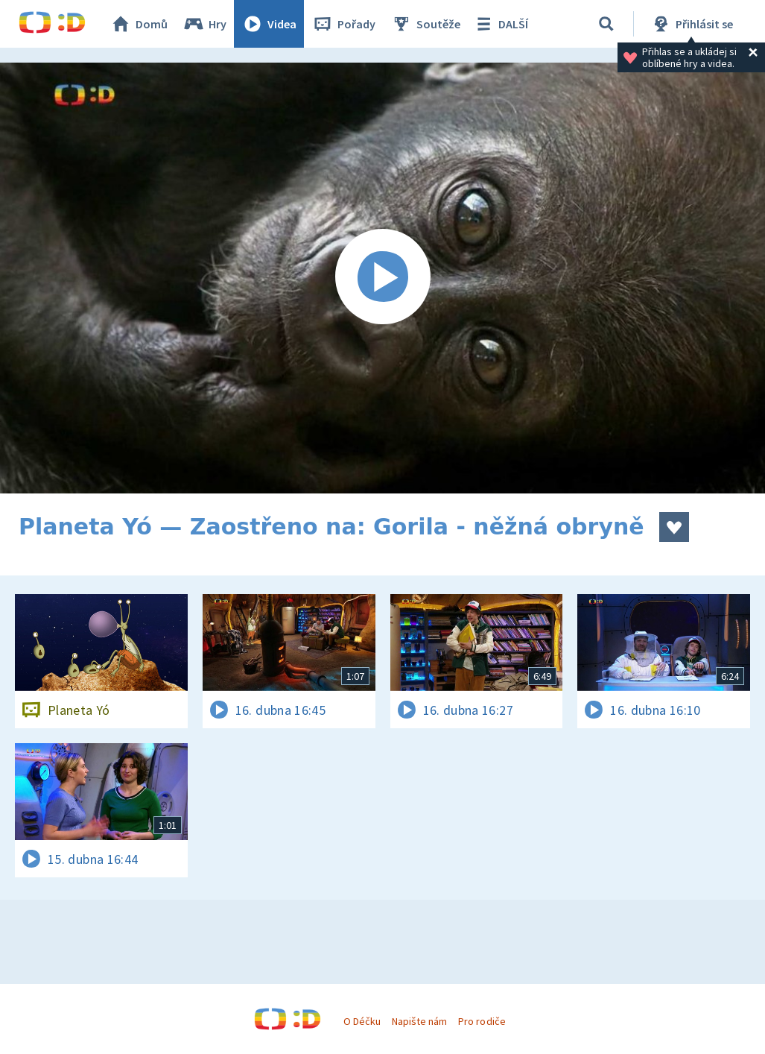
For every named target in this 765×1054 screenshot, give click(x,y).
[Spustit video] (382, 278)
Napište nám (419, 1021)
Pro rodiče (481, 1021)
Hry (204, 24)
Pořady (343, 24)
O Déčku (362, 1021)
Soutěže (425, 24)
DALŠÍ (500, 24)
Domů (138, 24)
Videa (268, 24)
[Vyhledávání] (606, 24)
